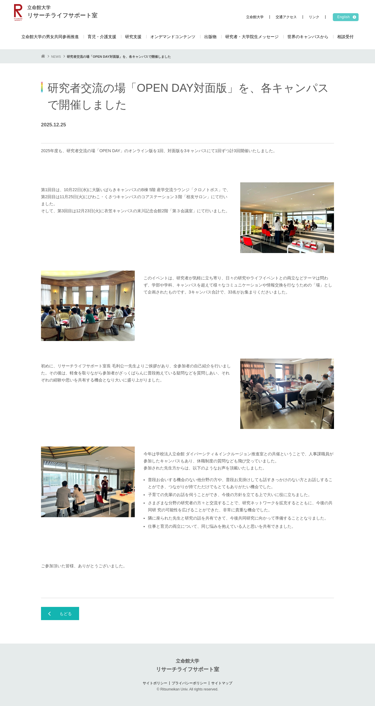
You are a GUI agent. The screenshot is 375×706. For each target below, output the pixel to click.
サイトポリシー (155, 683)
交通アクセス (286, 17)
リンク (314, 17)
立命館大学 (255, 17)
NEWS (56, 56)
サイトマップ (221, 683)
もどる (65, 613)
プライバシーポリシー (189, 683)
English (343, 17)
